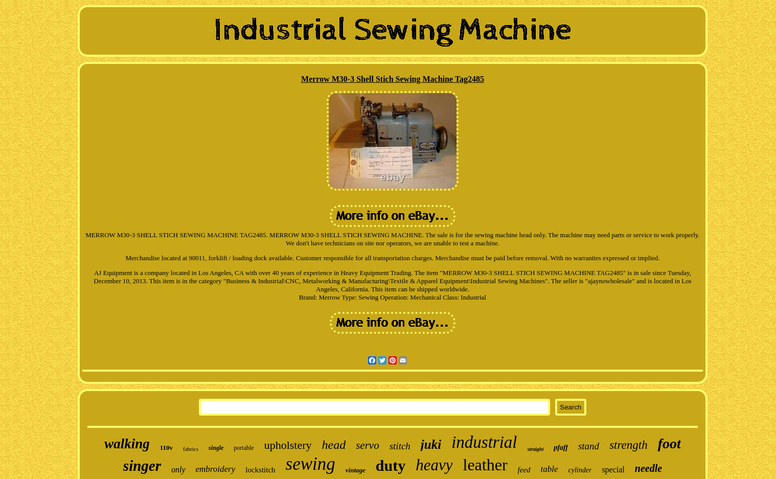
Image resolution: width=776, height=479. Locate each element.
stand (588, 446)
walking (127, 443)
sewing (310, 464)
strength (628, 445)
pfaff (561, 447)
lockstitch (260, 470)
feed (524, 470)
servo (367, 445)
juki (431, 444)
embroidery (216, 469)
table (549, 469)
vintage (356, 470)
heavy (434, 465)
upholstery (288, 445)
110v (166, 447)
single (216, 447)
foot (669, 443)
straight (536, 449)
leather (485, 464)
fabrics (190, 449)
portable (244, 447)
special (613, 469)
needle (648, 468)
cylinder (580, 470)
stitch (400, 446)
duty (390, 465)
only (178, 469)
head (334, 444)
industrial (484, 442)
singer (142, 466)
